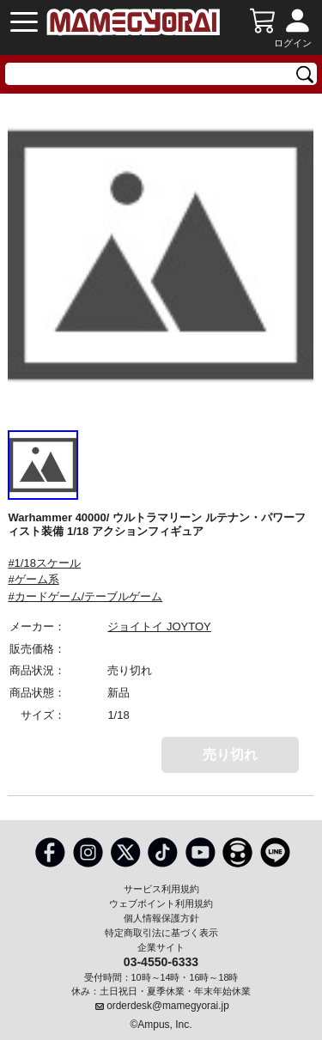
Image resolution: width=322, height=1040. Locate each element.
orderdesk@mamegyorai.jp (167, 1006)
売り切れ (230, 754)
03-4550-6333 (161, 961)
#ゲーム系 (33, 579)
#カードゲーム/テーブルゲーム (85, 596)
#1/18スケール (44, 562)
